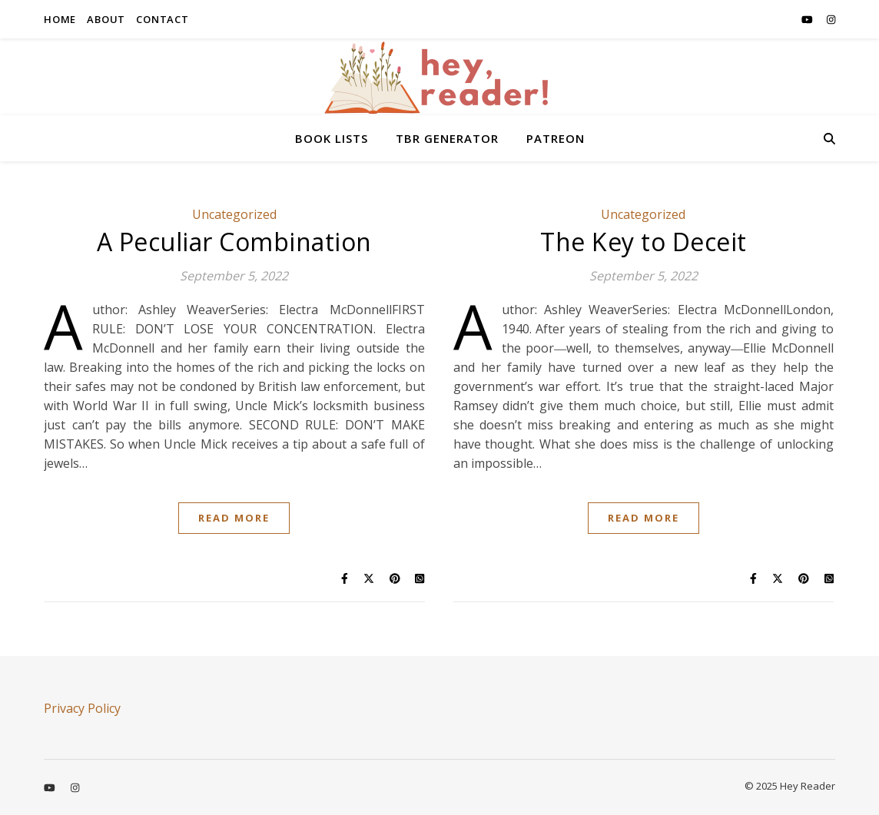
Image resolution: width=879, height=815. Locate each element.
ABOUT (106, 19)
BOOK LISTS (331, 138)
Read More (234, 518)
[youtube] (808, 19)
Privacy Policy (82, 708)
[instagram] (831, 19)
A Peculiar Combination (234, 241)
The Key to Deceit (643, 241)
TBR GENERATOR (447, 138)
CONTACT (162, 19)
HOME (60, 19)
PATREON (555, 138)
